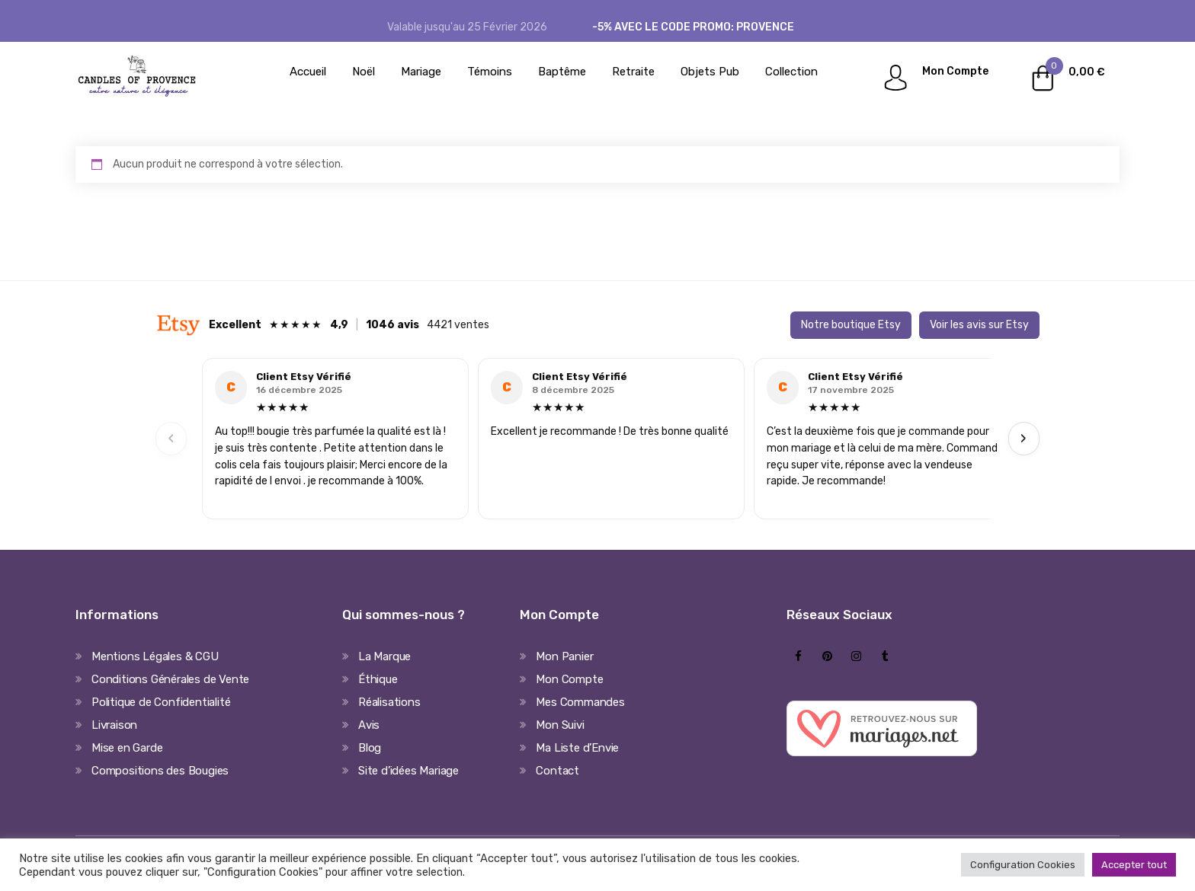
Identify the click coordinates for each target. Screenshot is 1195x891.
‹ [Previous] (171, 438)
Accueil (308, 71)
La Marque (384, 656)
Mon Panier (564, 656)
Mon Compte (955, 71)
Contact (557, 771)
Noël (363, 71)
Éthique (378, 679)
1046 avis (392, 324)
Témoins (489, 71)
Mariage (421, 71)
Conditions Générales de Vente (170, 679)
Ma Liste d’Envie (577, 748)
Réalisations (389, 702)
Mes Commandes (580, 702)
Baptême (562, 71)
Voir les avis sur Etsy (979, 324)
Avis (369, 725)
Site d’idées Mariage (408, 771)
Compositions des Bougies (160, 771)
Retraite (633, 71)
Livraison (114, 725)
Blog (369, 748)
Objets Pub (710, 71)
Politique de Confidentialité (160, 702)
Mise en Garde (126, 748)
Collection (791, 71)
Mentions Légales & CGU (155, 656)
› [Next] (1023, 438)
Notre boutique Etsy (851, 324)
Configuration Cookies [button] (1022, 864)
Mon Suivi (560, 725)
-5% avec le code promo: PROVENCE (693, 27)
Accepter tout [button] (1134, 864)
